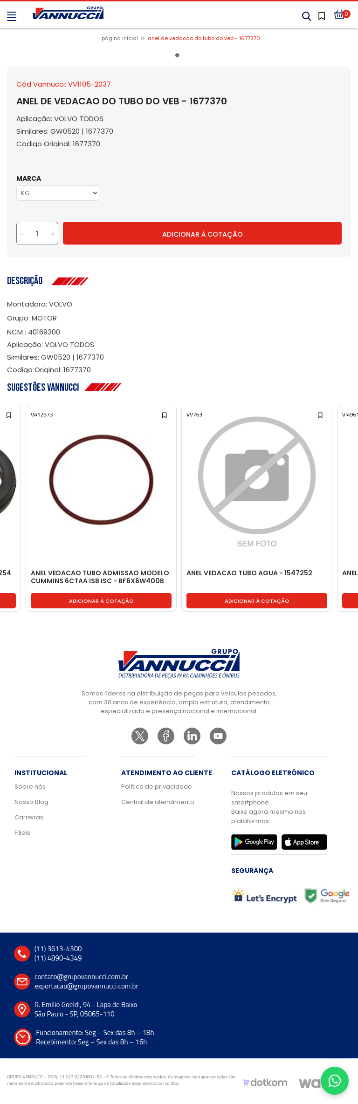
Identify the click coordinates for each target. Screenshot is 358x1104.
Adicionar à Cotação (202, 234)
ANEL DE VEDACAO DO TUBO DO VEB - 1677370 (204, 38)
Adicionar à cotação (101, 601)
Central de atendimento (157, 801)
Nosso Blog (31, 801)
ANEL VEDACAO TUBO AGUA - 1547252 (249, 573)
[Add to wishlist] (9, 414)
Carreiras (28, 817)
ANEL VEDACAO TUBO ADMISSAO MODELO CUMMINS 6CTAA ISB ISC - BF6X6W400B (100, 577)
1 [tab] (179, 57)
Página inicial (120, 38)
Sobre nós (30, 786)
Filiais (22, 832)
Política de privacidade (156, 786)
